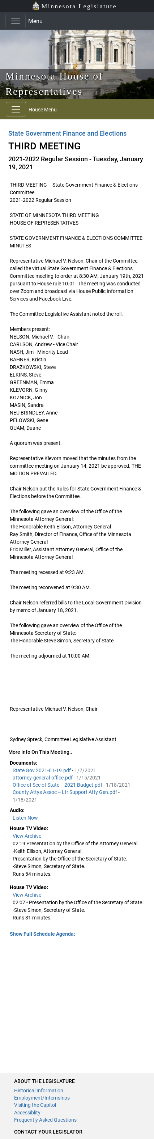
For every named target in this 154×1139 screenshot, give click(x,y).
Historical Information (38, 1090)
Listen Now (25, 818)
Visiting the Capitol (35, 1105)
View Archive (27, 836)
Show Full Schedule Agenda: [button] (42, 934)
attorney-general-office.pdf (43, 778)
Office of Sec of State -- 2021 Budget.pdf (58, 785)
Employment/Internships (42, 1098)
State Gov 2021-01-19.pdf (42, 770)
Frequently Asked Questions (45, 1120)
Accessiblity (27, 1112)
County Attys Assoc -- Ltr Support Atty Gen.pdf (65, 792)
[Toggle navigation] (15, 21)
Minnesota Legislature (74, 5)
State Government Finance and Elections (67, 133)
